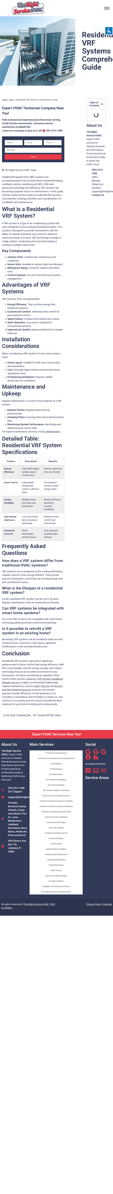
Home (4, 100)
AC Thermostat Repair (56, 785)
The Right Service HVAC (36, 904)
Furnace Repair (56, 844)
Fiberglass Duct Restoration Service (56, 886)
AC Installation (56, 764)
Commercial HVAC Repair (56, 822)
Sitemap (107, 904)
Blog (11, 100)
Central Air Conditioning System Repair (56, 812)
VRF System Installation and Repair (56, 790)
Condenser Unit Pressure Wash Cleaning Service (56, 758)
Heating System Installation (56, 849)
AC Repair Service (56, 774)
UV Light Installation (56, 881)
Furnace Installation (56, 838)
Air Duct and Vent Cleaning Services (56, 796)
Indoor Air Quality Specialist (56, 876)
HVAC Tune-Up (41, 686)
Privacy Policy (93, 904)
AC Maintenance (51, 431)
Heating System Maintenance (56, 854)
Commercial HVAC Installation (56, 817)
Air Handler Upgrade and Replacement (56, 892)
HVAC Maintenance (56, 865)
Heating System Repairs (56, 860)
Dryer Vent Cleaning (56, 828)
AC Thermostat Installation (56, 780)
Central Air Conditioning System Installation (56, 806)
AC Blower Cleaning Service (56, 753)
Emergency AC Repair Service (56, 833)
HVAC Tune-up (56, 870)
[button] (102, 104)
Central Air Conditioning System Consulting (56, 801)
